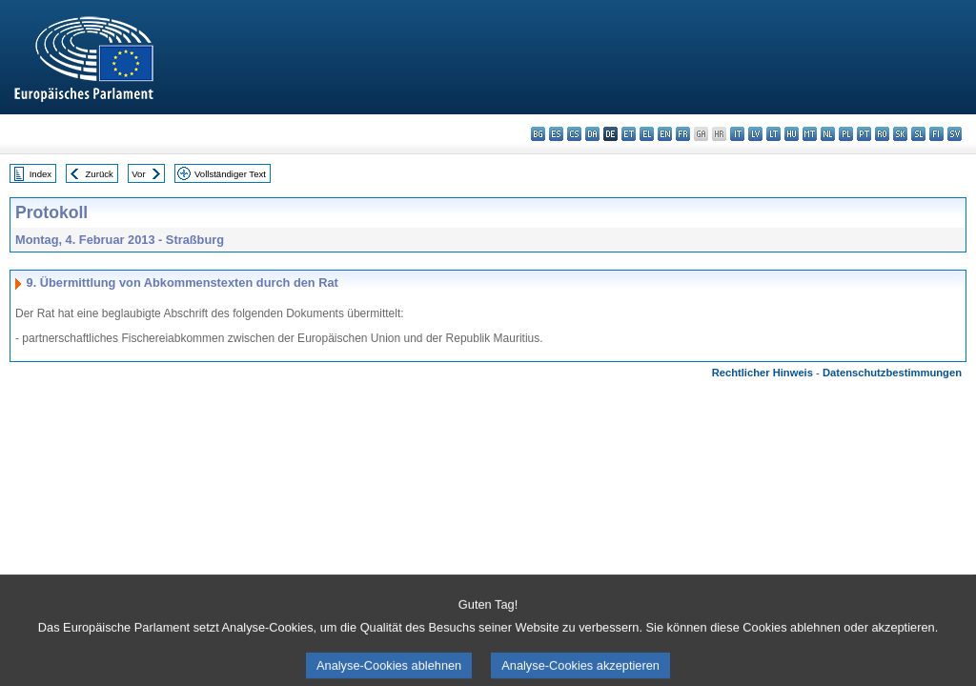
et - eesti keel (628, 134)
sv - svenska (954, 134)
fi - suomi (936, 134)
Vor (138, 174)
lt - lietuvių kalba (773, 134)
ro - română (882, 134)
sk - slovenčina (900, 134)
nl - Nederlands (828, 134)
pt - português (864, 134)
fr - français (683, 134)
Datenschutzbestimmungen (892, 372)
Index (40, 174)
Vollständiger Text (230, 174)
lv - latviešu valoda (755, 134)
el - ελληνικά (647, 134)
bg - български (538, 134)
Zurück (99, 174)
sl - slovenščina (918, 134)
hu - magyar (791, 134)
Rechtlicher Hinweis (762, 372)
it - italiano (737, 134)
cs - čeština (574, 134)
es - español (556, 134)
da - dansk (592, 134)
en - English (665, 134)
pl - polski (846, 134)
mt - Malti (810, 134)
